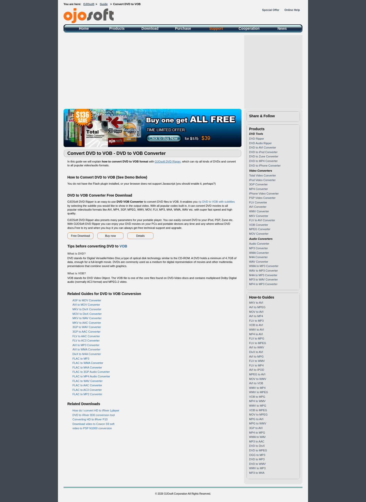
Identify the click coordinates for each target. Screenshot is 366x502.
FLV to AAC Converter (86, 336)
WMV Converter (259, 211)
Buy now (110, 235)
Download (150, 28)
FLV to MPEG (257, 343)
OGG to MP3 (257, 454)
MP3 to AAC (256, 441)
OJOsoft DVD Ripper (167, 161)
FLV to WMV (257, 360)
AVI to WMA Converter (86, 349)
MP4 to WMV (257, 401)
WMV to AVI (256, 329)
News (282, 28)
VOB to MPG (257, 396)
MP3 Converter (258, 248)
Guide (104, 4)
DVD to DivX (257, 445)
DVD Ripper (256, 138)
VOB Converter (258, 224)
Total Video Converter (262, 175)
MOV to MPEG (258, 414)
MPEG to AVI (257, 374)
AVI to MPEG (257, 307)
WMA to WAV (257, 436)
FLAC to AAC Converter (87, 385)
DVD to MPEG (258, 450)
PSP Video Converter (262, 197)
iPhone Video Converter (264, 193)
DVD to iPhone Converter (265, 165)
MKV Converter (258, 215)
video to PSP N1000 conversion (92, 428)
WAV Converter (258, 261)
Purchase (183, 28)
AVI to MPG (256, 356)
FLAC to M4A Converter (87, 367)
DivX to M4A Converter (86, 354)
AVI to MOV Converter (86, 304)
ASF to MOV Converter (86, 300)
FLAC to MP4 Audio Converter (91, 376)
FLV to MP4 (256, 365)
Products (117, 28)
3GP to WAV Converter (86, 327)
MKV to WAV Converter (86, 318)
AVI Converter (257, 206)
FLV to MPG (256, 338)
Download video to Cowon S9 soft (93, 423)
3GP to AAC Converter (86, 331)
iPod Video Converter (262, 180)
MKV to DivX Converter (86, 309)
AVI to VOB (256, 383)
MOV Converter (258, 233)
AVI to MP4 (256, 316)
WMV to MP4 (257, 387)
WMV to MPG (257, 405)
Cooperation (249, 28)
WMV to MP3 (257, 468)
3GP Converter (258, 184)
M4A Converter (258, 257)
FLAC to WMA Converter (87, 362)
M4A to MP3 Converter (263, 275)
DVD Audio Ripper (260, 143)
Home (84, 28)
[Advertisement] (183, 70)
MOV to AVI (256, 311)
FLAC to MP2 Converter (87, 394)
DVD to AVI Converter (262, 147)
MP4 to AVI (256, 334)
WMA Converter (259, 252)
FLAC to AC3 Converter (87, 389)
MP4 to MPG (257, 432)
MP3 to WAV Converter (263, 279)
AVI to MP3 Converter (85, 345)
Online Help (292, 9)
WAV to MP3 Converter (263, 270)
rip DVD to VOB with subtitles (216, 201)
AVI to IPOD (256, 369)
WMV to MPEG (258, 392)
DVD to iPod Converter (263, 152)
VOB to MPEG (258, 410)
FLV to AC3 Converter (86, 340)
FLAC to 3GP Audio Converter (91, 371)
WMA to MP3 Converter (264, 266)
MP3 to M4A (257, 472)
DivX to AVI (256, 351)
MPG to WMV (257, 423)
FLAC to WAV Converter (87, 380)
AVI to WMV (256, 347)
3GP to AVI (256, 428)
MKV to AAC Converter (86, 322)
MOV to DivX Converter (87, 313)
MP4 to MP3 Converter (263, 284)
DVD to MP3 (257, 459)
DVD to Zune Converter (263, 156)
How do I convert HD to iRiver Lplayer (95, 410)
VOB (123, 246)
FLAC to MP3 (80, 358)
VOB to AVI (256, 325)
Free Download (80, 235)
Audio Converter (259, 243)
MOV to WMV (257, 378)
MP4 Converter (258, 188)
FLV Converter (258, 202)
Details (140, 235)
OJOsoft (88, 4)
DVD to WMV (257, 463)
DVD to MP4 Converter (263, 161)
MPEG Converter (259, 229)
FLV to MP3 (256, 320)
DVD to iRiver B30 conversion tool (93, 415)
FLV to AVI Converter (262, 220)
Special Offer (270, 9)
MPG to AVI (256, 419)
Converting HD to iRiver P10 (90, 419)
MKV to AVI (256, 302)
